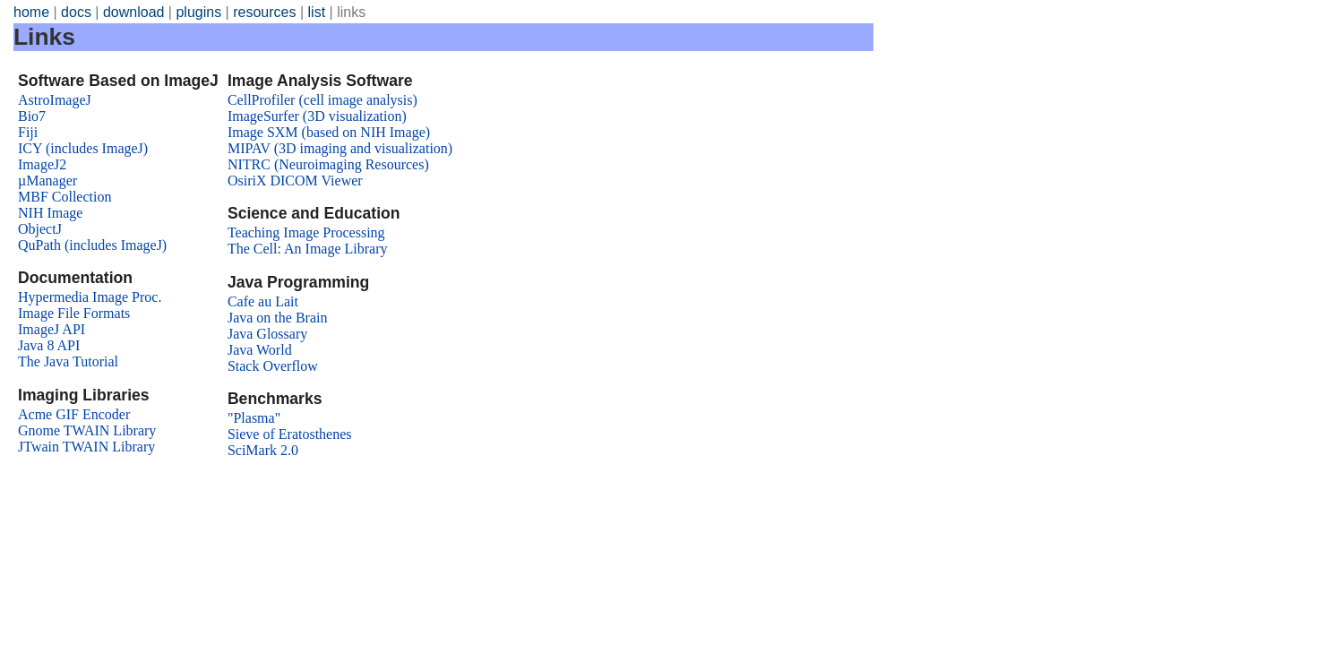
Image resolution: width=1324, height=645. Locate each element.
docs (76, 12)
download (134, 12)
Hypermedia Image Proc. (89, 297)
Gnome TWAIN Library (87, 430)
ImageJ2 (42, 164)
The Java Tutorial (68, 361)
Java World (260, 349)
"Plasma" (254, 418)
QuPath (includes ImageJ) (92, 245)
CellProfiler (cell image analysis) (322, 100)
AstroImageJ (54, 100)
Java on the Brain (278, 317)
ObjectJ (40, 228)
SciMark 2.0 (263, 450)
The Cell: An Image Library (308, 248)
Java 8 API (49, 345)
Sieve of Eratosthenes (290, 434)
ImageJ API (51, 329)
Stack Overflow (273, 366)
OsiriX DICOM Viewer (295, 180)
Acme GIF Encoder (74, 414)
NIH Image (50, 212)
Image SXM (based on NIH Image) (329, 132)
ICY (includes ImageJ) (83, 148)
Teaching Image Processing (306, 232)
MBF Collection (64, 196)
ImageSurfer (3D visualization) (317, 116)
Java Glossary (267, 333)
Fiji (28, 132)
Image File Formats (74, 313)
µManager (47, 180)
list (317, 12)
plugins (198, 12)
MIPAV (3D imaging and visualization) (340, 148)
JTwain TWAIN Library (86, 446)
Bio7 (32, 116)
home (31, 12)
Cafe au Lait (263, 301)
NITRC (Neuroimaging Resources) (328, 164)
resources (264, 12)
